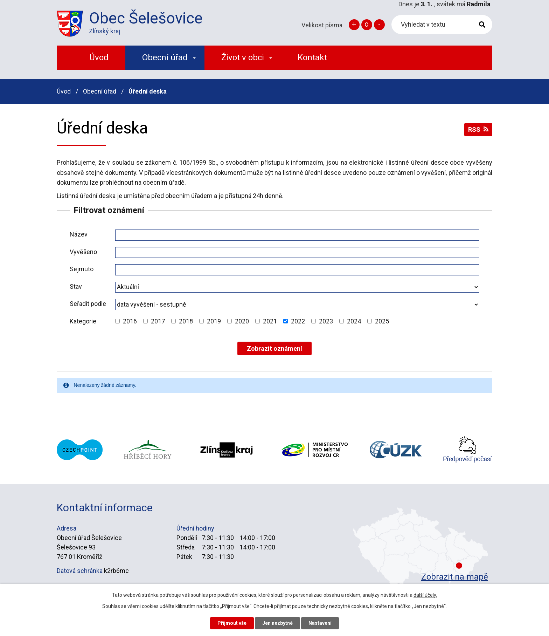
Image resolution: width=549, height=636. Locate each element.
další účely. (425, 595)
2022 (298, 321)
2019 (214, 321)
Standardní (366, 24)
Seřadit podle (88, 303)
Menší (379, 24)
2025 (382, 321)
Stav (76, 286)
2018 (186, 321)
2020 (242, 321)
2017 (158, 321)
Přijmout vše (231, 623)
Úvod (64, 91)
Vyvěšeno (83, 251)
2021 (270, 321)
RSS (478, 129)
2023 (326, 321)
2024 (354, 321)
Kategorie (83, 321)
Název (79, 234)
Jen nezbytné (277, 623)
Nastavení (320, 623)
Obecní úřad (99, 91)
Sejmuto (81, 269)
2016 (130, 321)
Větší (354, 24)
